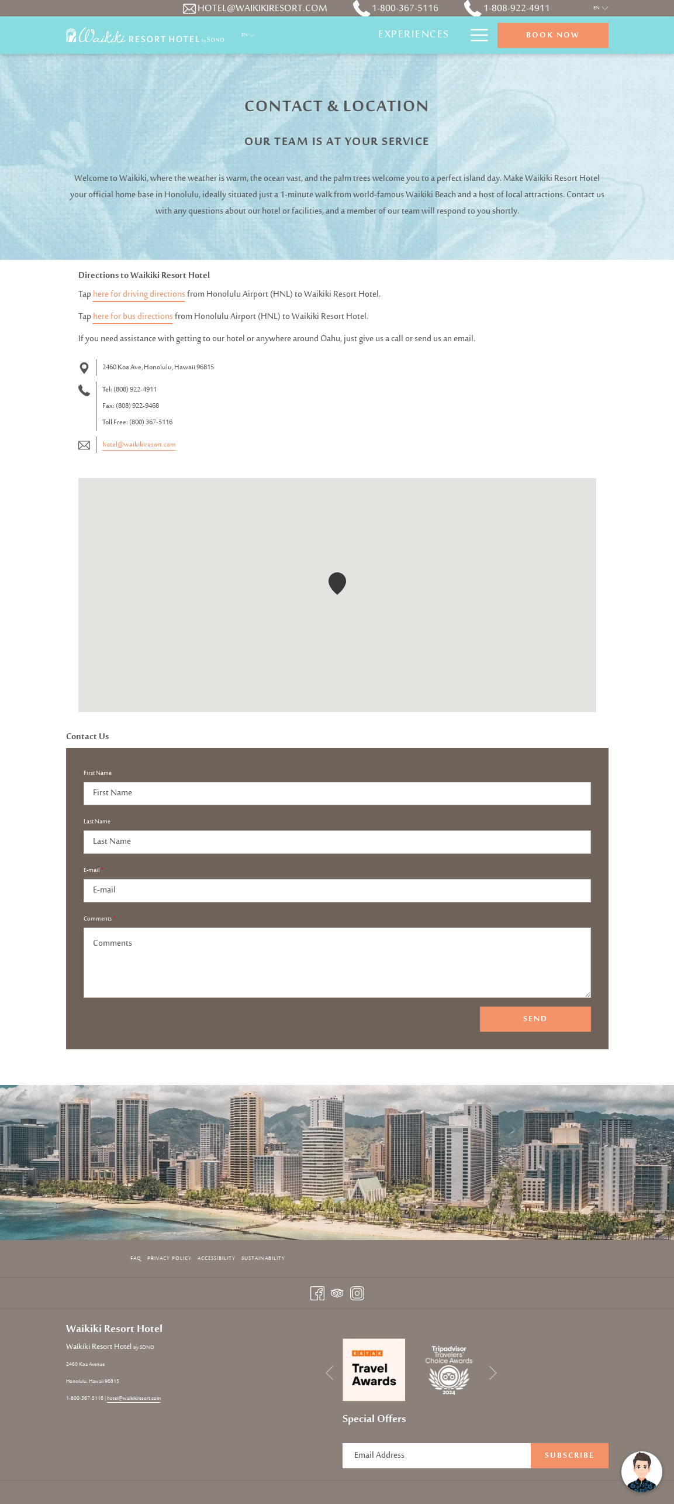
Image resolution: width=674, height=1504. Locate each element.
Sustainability (263, 1258)
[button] (337, 583)
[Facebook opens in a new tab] (317, 1293)
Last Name (97, 822)
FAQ (135, 1258)
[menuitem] (414, 35)
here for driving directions (139, 294)
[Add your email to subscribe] (437, 1455)
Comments (100, 919)
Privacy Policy (169, 1258)
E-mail (94, 871)
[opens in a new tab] (374, 1369)
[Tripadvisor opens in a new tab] (337, 1293)
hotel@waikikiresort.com (139, 444)
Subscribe (569, 1456)
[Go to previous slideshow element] (329, 1372)
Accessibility (217, 1258)
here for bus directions (133, 317)
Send (535, 1019)
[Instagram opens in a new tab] (357, 1293)
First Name (98, 774)
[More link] (475, 35)
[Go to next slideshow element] (493, 1372)
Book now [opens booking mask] (553, 36)
